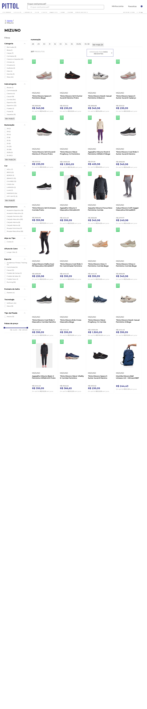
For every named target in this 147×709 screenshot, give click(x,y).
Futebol (10, 108)
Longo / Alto (12, 252)
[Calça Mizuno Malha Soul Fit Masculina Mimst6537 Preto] (44, 253)
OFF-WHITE (12, 196)
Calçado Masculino (15, 219)
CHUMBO (11, 181)
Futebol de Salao (13, 276)
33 (9, 143)
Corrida (11, 99)
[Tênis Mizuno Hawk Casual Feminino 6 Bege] (128, 309)
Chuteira (11, 65)
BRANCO (11, 178)
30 (9, 134)
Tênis (10, 77)
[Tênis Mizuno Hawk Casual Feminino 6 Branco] (100, 85)
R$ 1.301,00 (22, 330)
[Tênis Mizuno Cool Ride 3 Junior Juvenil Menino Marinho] (128, 141)
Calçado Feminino (14, 216)
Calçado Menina (13, 222)
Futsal (10, 111)
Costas (10, 242)
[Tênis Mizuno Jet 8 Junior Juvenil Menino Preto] (72, 85)
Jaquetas (11, 114)
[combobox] (65, 6)
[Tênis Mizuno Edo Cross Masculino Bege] (72, 309)
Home (10, 21)
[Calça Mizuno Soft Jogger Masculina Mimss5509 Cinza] (128, 197)
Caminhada (12, 90)
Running (11, 282)
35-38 (10, 155)
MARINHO (12, 193)
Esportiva (11, 102)
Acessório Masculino (15, 213)
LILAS (10, 190)
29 (9, 131)
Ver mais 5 (9, 118)
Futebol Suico (12, 279)
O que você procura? (36, 4)
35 (9, 149)
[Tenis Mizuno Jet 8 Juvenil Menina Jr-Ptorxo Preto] (44, 141)
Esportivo (11, 105)
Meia (9, 71)
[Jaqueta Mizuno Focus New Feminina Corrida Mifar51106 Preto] (100, 197)
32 (9, 140)
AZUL (10, 169)
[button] (15, 207)
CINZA (10, 184)
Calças (10, 53)
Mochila (10, 74)
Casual (10, 96)
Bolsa (9, 50)
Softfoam (11, 303)
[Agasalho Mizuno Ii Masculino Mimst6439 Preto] (72, 197)
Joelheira (11, 68)
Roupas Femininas (14, 228)
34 (9, 146)
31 (8, 137)
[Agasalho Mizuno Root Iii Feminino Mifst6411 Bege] (100, 141)
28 (9, 128)
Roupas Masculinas (15, 231)
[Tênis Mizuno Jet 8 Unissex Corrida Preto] (44, 197)
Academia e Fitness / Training (17, 263)
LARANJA (11, 187)
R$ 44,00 (13, 330)
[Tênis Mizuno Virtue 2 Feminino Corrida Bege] (128, 253)
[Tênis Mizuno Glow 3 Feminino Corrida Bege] (100, 253)
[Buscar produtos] (100, 7)
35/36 (10, 152)
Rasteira (11, 292)
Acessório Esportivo (15, 210)
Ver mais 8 (9, 200)
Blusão (10, 87)
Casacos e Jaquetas (15, 59)
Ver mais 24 (10, 159)
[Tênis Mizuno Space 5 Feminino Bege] (44, 85)
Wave (10, 306)
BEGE (10, 172)
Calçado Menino (13, 225)
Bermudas (11, 47)
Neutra (10, 316)
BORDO (10, 175)
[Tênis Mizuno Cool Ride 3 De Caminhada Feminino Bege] (72, 253)
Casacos (11, 93)
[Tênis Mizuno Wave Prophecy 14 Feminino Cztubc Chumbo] (72, 141)
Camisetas (11, 56)
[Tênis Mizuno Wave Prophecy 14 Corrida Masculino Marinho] (100, 309)
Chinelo (10, 62)
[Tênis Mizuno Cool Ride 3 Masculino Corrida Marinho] (44, 309)
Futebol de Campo (14, 273)
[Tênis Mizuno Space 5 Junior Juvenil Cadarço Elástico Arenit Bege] (128, 85)
